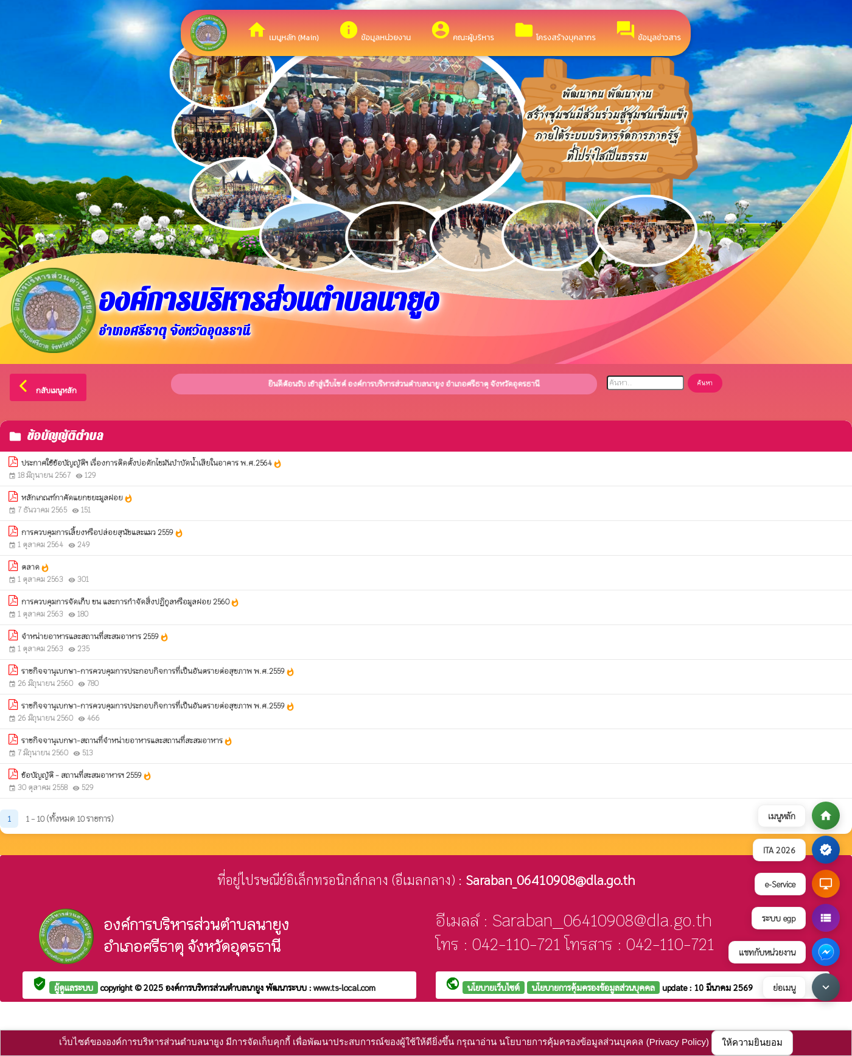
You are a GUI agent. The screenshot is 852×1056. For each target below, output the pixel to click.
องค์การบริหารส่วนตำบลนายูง (216, 987)
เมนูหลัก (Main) (282, 31)
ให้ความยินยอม (752, 1042)
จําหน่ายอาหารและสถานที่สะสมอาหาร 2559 (95, 637)
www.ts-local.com (344, 987)
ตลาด (35, 567)
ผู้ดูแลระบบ (73, 987)
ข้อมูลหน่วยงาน (374, 31)
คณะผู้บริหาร (462, 31)
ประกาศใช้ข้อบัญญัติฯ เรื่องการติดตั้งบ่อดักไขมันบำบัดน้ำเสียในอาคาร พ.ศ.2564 (151, 463)
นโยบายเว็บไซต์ (493, 987)
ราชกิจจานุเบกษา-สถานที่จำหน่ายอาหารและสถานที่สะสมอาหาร (127, 741)
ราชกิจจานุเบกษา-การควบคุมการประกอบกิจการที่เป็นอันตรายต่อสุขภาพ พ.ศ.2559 (158, 671)
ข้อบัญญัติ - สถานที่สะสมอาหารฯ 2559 (86, 776)
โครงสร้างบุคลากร (555, 31)
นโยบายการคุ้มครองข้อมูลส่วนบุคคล (593, 987)
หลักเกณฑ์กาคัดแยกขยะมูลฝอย (77, 498)
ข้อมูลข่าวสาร (648, 31)
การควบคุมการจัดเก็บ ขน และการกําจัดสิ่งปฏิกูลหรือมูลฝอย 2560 (130, 602)
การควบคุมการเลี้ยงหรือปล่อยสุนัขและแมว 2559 (102, 533)
